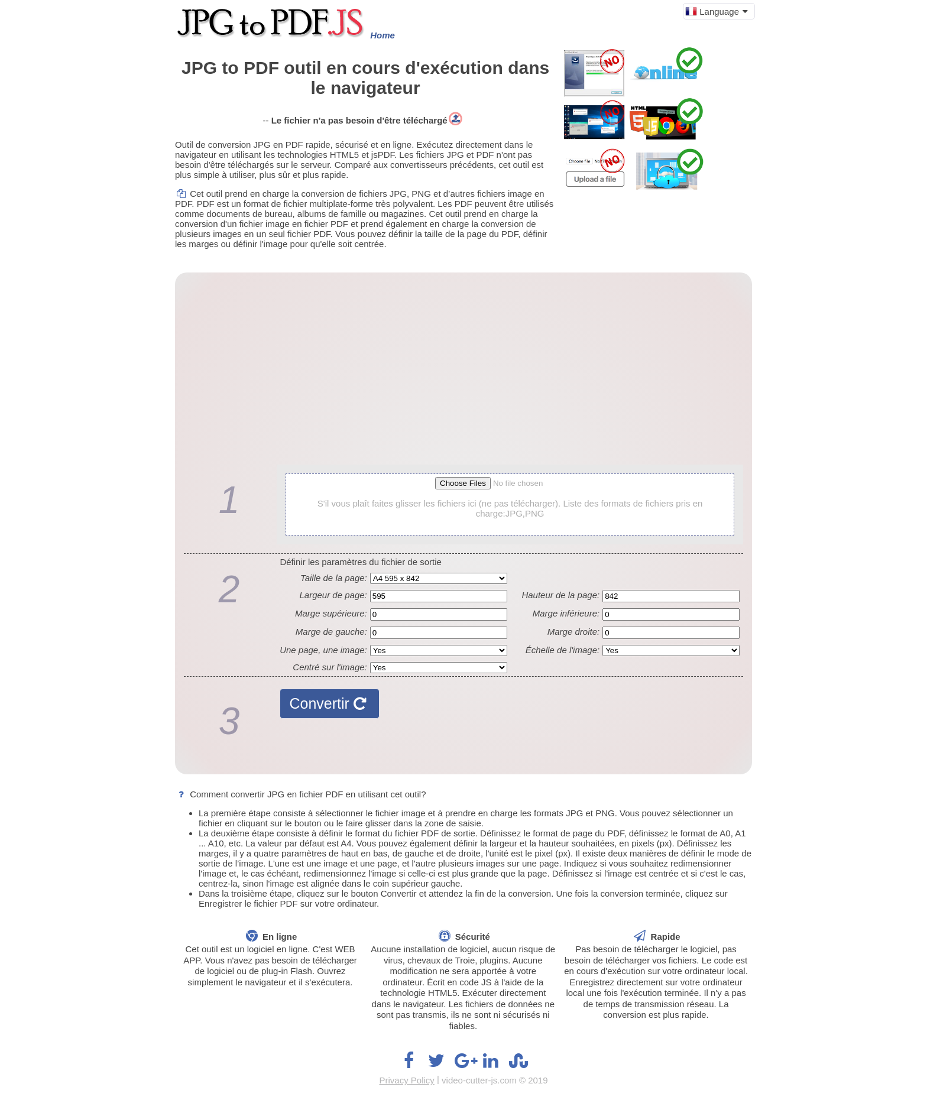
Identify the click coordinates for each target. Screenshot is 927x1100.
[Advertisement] (463, 373)
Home (382, 35)
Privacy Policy (406, 1080)
